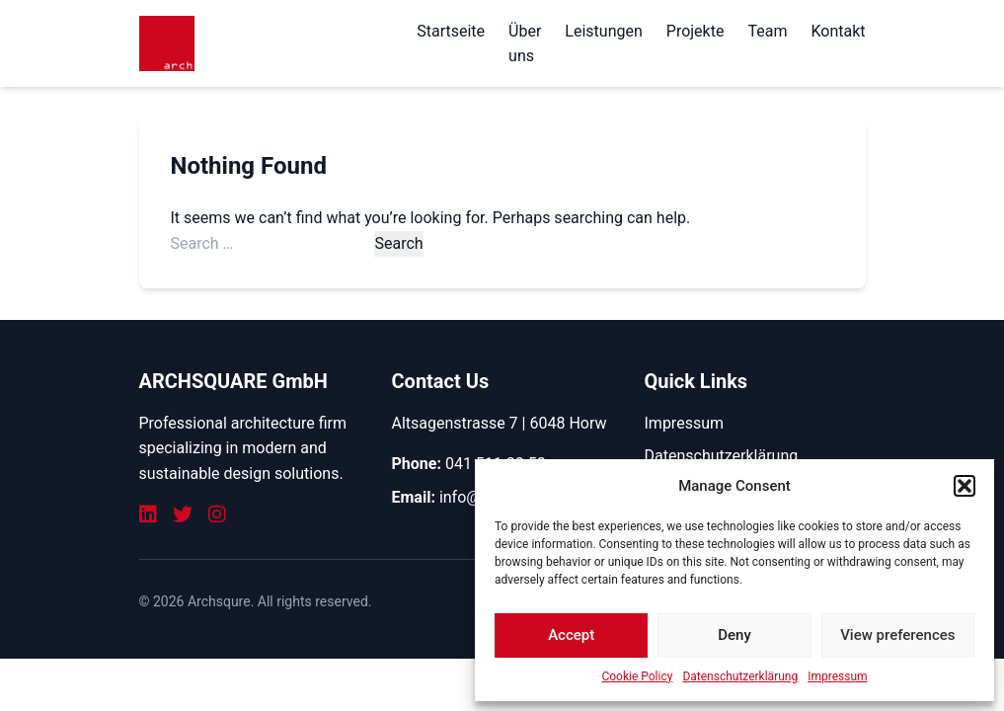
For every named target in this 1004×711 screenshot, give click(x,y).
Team (767, 31)
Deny (734, 635)
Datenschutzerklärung (740, 676)
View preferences (897, 635)
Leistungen (603, 31)
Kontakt (838, 31)
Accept (571, 635)
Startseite (451, 31)
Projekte (695, 31)
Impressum (837, 676)
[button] (964, 486)
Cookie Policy (636, 676)
